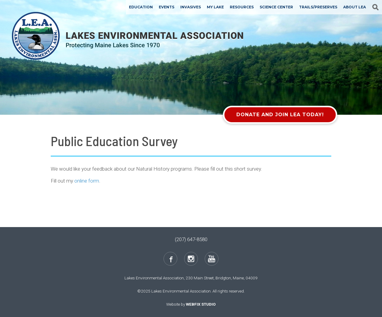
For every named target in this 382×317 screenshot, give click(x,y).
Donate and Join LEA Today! (280, 114)
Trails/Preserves (318, 7)
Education (141, 7)
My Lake (215, 7)
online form (86, 181)
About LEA (354, 7)
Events (166, 7)
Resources (242, 7)
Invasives (190, 7)
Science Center (276, 7)
